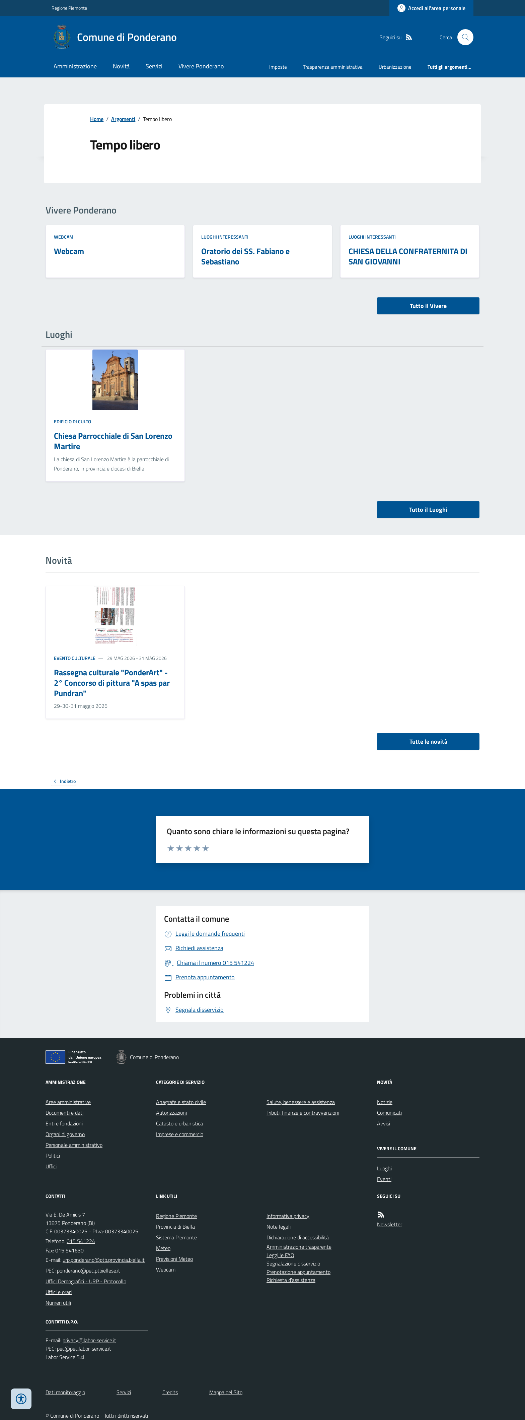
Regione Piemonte (69, 7)
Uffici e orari (59, 1292)
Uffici (51, 1166)
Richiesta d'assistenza (291, 1280)
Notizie (384, 1102)
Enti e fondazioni (64, 1123)
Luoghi (384, 1168)
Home (96, 119)
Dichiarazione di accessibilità (298, 1237)
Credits (170, 1392)
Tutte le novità (428, 741)
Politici (53, 1156)
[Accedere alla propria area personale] (431, 8)
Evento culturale (74, 658)
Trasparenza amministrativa (333, 67)
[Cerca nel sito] (462, 37)
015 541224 (81, 1241)
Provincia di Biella (175, 1227)
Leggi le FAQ (280, 1255)
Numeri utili (58, 1303)
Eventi (384, 1179)
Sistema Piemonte (176, 1237)
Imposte (278, 67)
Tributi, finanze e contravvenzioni (303, 1113)
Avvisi (383, 1123)
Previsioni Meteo (174, 1259)
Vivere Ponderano (201, 66)
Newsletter (389, 1224)
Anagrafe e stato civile (181, 1102)
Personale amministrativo (74, 1145)
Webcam (63, 236)
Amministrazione (75, 66)
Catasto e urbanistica (179, 1123)
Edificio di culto (72, 421)
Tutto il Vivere (428, 305)
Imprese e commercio (179, 1134)
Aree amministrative (68, 1102)
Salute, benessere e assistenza (301, 1102)
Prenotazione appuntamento (298, 1272)
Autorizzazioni (171, 1113)
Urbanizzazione (395, 67)
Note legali (279, 1227)
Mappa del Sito (225, 1392)
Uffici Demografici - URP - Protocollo (86, 1281)
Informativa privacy (288, 1216)
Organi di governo (65, 1134)
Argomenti (123, 119)
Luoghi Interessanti (224, 236)
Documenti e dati (64, 1113)
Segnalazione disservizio (293, 1263)
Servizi (154, 66)
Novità (121, 66)
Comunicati (389, 1113)
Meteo (163, 1248)
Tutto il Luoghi (428, 509)
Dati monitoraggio (65, 1392)
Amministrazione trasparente (299, 1247)
